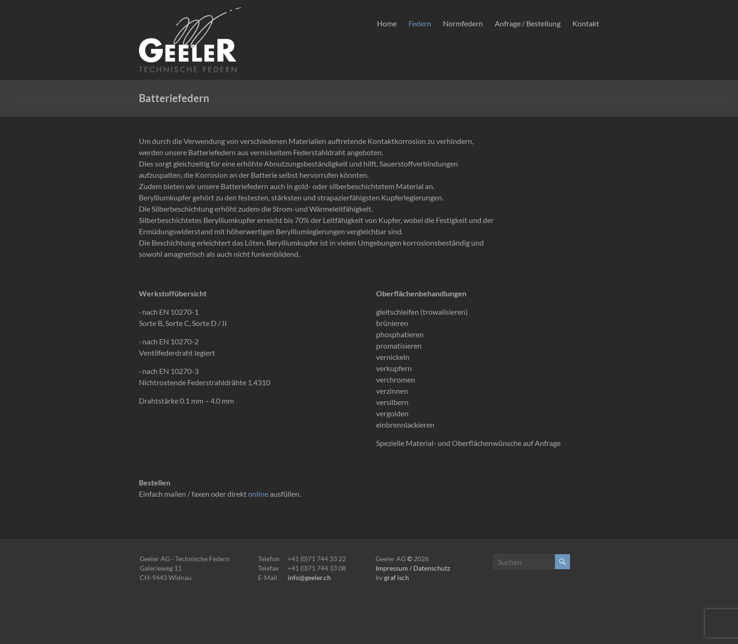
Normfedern (463, 23)
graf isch (396, 577)
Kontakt (585, 23)
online (258, 493)
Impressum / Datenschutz (413, 568)
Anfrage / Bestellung (528, 23)
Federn (420, 23)
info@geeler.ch (309, 577)
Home (387, 23)
